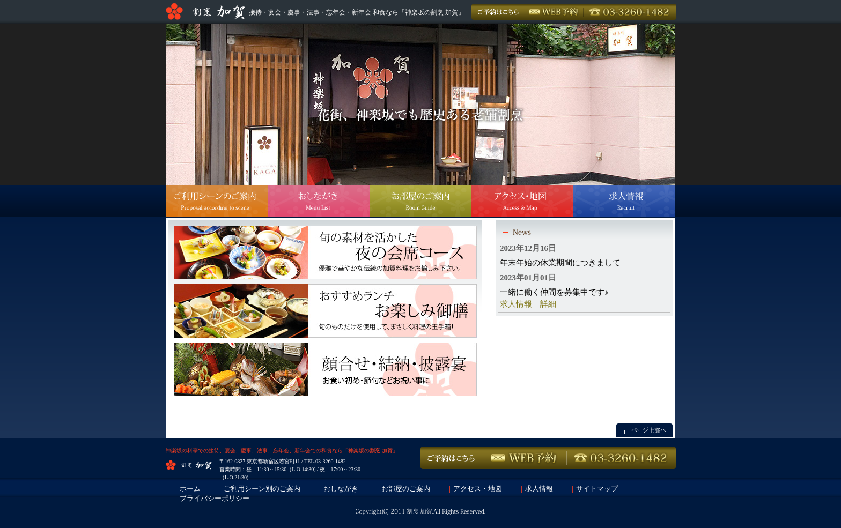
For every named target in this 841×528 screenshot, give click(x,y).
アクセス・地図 (477, 489)
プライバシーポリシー (214, 498)
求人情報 (539, 489)
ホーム (190, 489)
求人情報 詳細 (528, 304)
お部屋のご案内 (405, 489)
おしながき (340, 489)
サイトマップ (597, 489)
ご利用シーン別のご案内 (262, 489)
